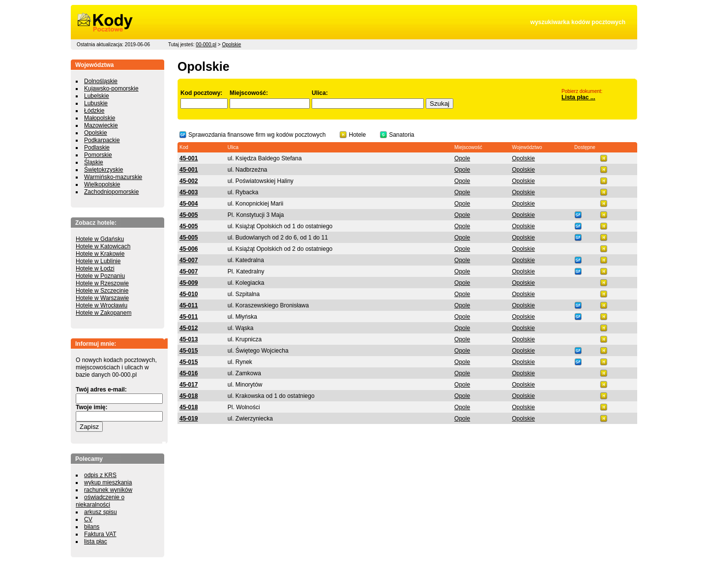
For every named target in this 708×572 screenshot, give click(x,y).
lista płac (95, 541)
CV (88, 519)
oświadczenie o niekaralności (100, 501)
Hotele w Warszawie (102, 298)
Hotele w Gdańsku (100, 239)
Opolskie (231, 44)
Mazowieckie (101, 125)
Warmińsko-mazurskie (113, 177)
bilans (91, 526)
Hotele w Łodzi (95, 268)
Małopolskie (99, 118)
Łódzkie (94, 110)
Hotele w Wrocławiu (101, 305)
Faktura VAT (100, 534)
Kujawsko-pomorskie (111, 88)
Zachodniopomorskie (111, 191)
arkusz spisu (100, 512)
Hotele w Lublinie (98, 261)
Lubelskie (96, 95)
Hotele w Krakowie (100, 253)
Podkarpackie (102, 140)
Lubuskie (96, 103)
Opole (462, 158)
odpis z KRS (100, 475)
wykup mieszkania (108, 482)
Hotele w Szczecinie (102, 290)
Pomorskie (98, 154)
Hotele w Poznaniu (100, 275)
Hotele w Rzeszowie (102, 283)
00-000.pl (206, 44)
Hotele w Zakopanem (103, 312)
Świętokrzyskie (103, 169)
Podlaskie (97, 147)
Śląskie (93, 162)
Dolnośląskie (101, 81)
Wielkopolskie (102, 184)
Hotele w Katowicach (103, 246)
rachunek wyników (108, 489)
